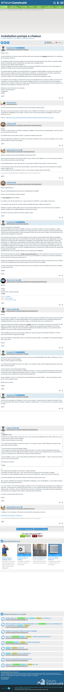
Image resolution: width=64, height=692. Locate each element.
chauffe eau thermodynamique (29, 254)
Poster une (40, 529)
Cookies (28, 688)
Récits (13, 7)
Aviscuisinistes (59, 7)
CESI (3, 293)
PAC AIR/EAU (6, 197)
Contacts (16, 687)
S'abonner (59, 42)
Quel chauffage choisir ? (53, 558)
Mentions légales (34, 687)
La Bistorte (8, 296)
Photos (23, 7)
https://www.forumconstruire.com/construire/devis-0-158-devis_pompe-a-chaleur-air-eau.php (30, 117)
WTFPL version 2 (9, 298)
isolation (29, 324)
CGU (51, 687)
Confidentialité (22, 688)
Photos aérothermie (39, 558)
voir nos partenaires (4, 678)
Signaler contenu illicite (24, 687)
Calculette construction (44, 687)
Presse (54, 687)
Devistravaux (39, 7)
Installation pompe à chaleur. (21, 36)
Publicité (16, 688)
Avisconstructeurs (48, 7)
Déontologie (59, 687)
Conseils (31, 7)
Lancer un (25, 529)
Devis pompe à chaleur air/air (7, 558)
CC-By (14, 299)
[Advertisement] (32, 419)
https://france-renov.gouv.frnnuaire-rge (11, 515)
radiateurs (44, 56)
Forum (3, 7)
